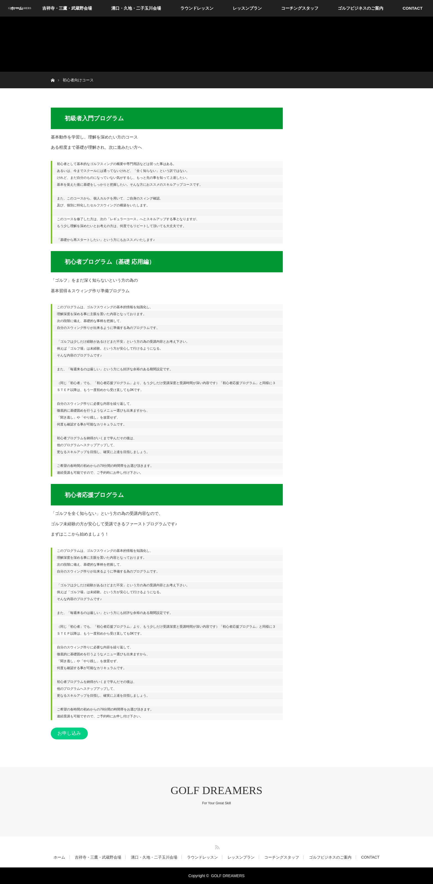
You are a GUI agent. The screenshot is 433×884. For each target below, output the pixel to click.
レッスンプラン (247, 8)
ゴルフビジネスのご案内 (360, 8)
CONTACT (413, 8)
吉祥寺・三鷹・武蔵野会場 (67, 8)
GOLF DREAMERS (19, 8)
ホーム (59, 857)
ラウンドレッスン (196, 8)
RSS (216, 846)
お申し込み (69, 733)
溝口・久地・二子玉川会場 (136, 8)
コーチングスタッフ (299, 8)
